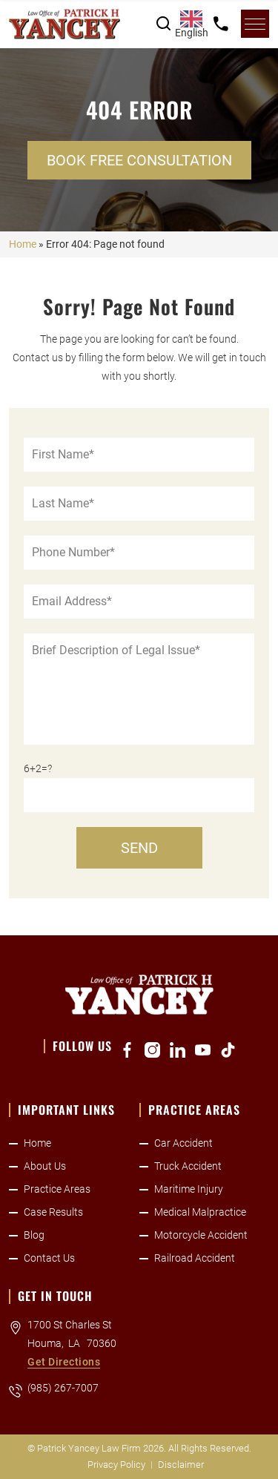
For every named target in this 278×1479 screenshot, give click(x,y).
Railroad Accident (194, 1258)
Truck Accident (188, 1166)
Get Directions (63, 1362)
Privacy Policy (116, 1464)
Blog (34, 1235)
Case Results (53, 1212)
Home (22, 244)
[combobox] (191, 24)
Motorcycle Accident (201, 1235)
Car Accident (183, 1143)
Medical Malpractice (200, 1212)
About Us (45, 1166)
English (191, 24)
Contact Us (49, 1258)
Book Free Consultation (139, 160)
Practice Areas (57, 1189)
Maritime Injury (188, 1189)
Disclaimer (181, 1464)
